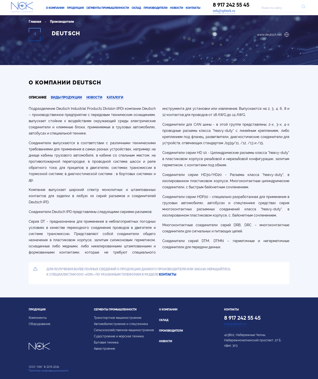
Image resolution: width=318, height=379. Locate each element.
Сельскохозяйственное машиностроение (124, 330)
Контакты (193, 7)
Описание (37, 97)
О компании (55, 7)
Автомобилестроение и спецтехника (121, 324)
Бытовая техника (106, 342)
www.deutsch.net (273, 34)
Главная (35, 21)
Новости (176, 7)
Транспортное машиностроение (117, 317)
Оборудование (39, 324)
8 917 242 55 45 (231, 5)
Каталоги (115, 97)
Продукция (75, 7)
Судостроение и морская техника (119, 336)
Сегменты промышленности (107, 7)
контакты (167, 274)
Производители (155, 7)
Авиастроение (104, 348)
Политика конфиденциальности (48, 370)
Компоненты (38, 317)
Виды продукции (66, 97)
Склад (136, 7)
